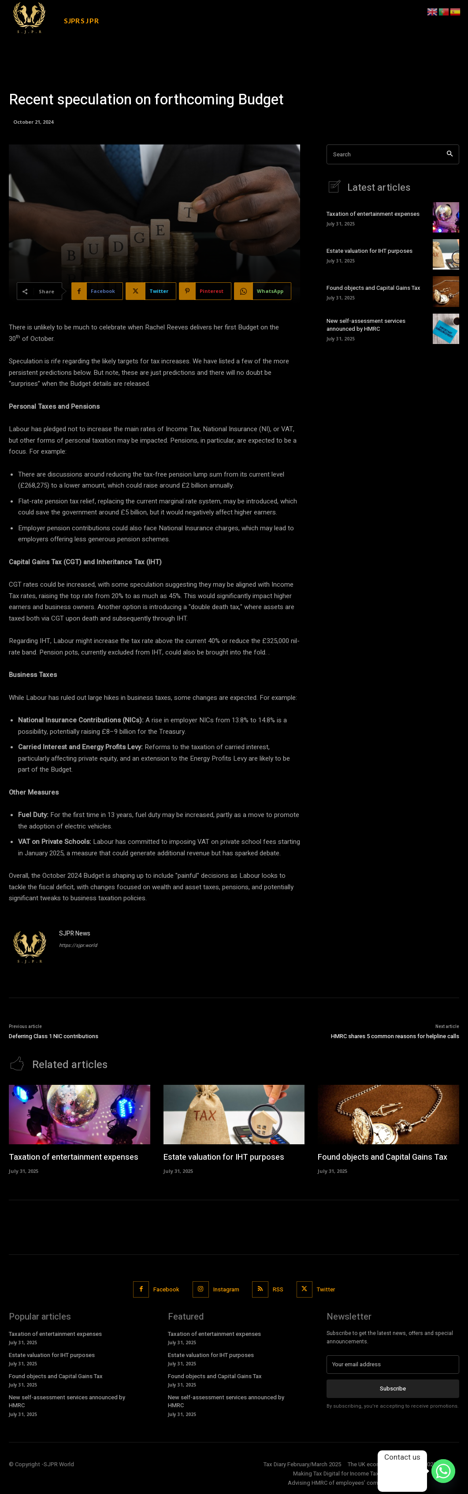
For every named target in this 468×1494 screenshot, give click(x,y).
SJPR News (74, 933)
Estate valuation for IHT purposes (369, 251)
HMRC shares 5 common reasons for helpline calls (395, 1036)
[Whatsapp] (443, 1471)
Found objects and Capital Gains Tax (373, 288)
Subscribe (393, 1388)
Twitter (326, 1289)
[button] (405, 12)
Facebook (166, 1289)
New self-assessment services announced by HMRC (366, 325)
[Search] (449, 154)
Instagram (226, 1289)
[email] (393, 1364)
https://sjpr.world (78, 945)
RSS (278, 1289)
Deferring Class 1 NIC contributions (53, 1036)
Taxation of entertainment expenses (373, 214)
